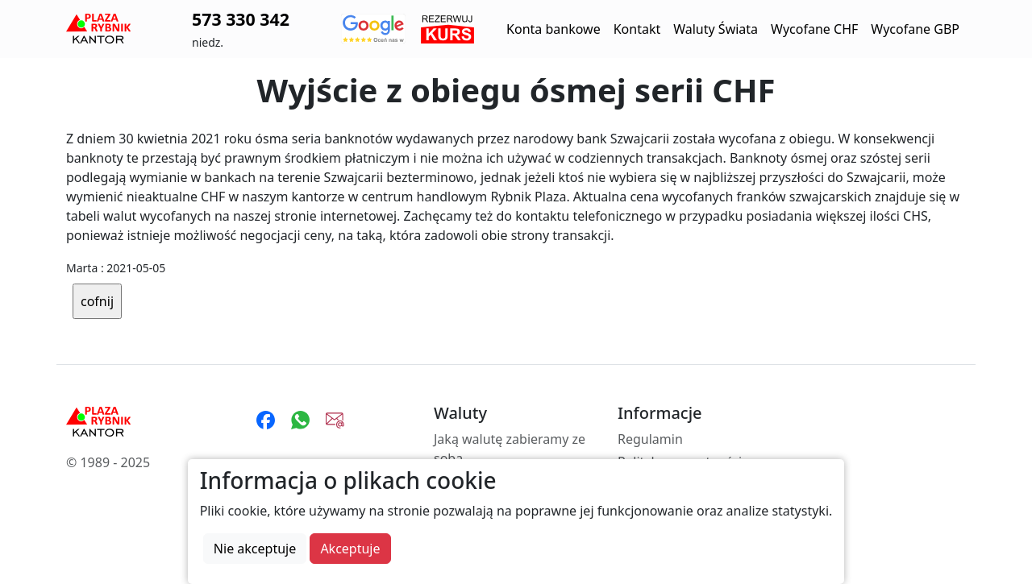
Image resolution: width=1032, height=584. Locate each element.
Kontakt (637, 29)
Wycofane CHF (814, 29)
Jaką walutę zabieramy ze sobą (509, 448)
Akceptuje (350, 548)
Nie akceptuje (255, 548)
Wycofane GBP (915, 29)
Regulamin (650, 439)
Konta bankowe (553, 29)
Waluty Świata (715, 29)
